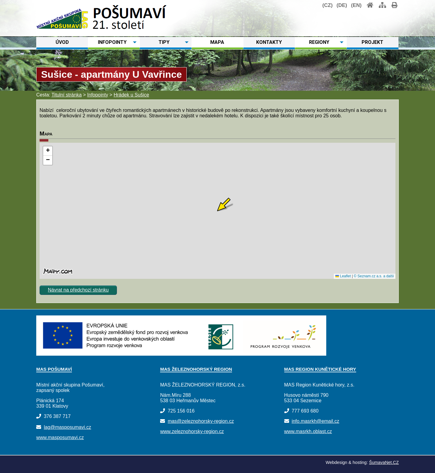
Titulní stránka (66, 94)
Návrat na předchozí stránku (78, 289)
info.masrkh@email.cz (315, 421)
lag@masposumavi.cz (67, 427)
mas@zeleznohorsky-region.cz (201, 421)
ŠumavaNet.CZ (384, 462)
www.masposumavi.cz (60, 437)
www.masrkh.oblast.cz (308, 431)
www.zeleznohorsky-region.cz (192, 431)
